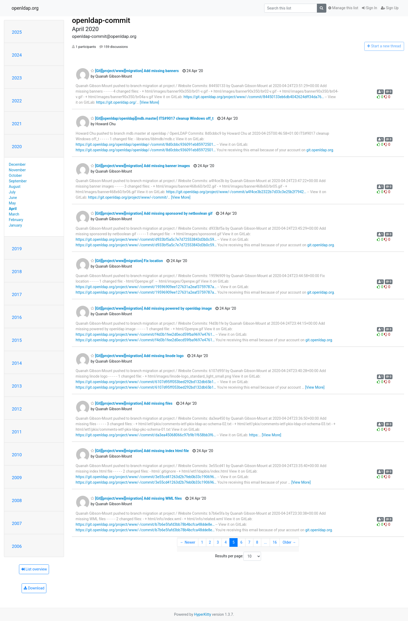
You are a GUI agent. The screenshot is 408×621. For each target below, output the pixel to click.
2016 (17, 317)
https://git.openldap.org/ (116, 102)
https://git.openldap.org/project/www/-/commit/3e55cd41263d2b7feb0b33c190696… (146, 477)
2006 (17, 546)
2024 (17, 55)
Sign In (369, 8)
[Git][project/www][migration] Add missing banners (135, 71)
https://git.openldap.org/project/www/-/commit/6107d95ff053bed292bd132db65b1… (146, 382)
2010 (17, 454)
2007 (17, 523)
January (15, 225)
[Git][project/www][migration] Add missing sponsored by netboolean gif (151, 213)
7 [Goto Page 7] (249, 542)
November (17, 170)
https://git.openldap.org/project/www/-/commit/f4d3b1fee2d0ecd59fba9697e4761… (145, 334)
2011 (17, 431)
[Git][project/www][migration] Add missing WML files (136, 498)
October (15, 175)
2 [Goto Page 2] (210, 542)
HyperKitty (202, 614)
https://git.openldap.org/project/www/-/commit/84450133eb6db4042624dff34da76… (254, 97)
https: (253, 435)
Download (34, 588)
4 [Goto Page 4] (226, 542)
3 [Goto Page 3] (218, 542)
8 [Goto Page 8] (257, 542)
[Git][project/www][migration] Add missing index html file (140, 451)
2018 (17, 271)
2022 (17, 100)
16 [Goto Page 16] (275, 542)
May (12, 203)
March (14, 214)
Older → (289, 542)
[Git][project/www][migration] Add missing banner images (140, 166)
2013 (17, 386)
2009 (17, 477)
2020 (17, 146)
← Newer (187, 542)
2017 (17, 294)
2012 (17, 409)
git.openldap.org (319, 150)
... (265, 542)
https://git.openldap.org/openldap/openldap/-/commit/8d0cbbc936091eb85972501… (146, 144)
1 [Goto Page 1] (202, 542)
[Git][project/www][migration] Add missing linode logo (137, 356)
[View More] (149, 102)
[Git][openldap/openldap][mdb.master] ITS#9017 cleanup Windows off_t (152, 118)
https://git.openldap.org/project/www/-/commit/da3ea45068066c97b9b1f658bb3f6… (146, 435)
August (15, 186)
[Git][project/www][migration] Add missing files (131, 403)
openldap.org (25, 8)
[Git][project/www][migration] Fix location (127, 261)
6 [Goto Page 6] (241, 542)
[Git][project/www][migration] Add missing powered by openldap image (151, 308)
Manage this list (343, 8)
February (16, 220)
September (18, 181)
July (12, 192)
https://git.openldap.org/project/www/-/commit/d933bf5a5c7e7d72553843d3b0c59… (146, 239)
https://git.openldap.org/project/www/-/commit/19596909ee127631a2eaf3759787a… (146, 287)
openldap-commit (101, 20)
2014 (17, 363)
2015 (17, 340)
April (13, 209)
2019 (17, 248)
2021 (17, 123)
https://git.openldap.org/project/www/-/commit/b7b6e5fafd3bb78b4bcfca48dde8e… (145, 524)
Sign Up (390, 8)
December (17, 164)
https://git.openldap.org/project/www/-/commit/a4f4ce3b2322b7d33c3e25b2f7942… (236, 192)
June (13, 198)
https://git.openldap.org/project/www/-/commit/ (128, 197)
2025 (17, 32)
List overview (34, 569)
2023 (17, 78)
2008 (17, 500)
